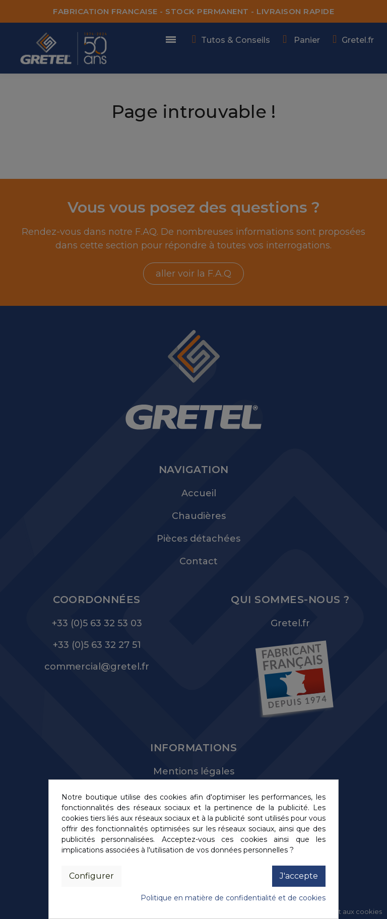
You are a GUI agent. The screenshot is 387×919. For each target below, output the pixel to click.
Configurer (91, 876)
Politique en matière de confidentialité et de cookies (233, 897)
